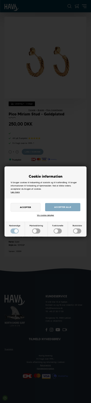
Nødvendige (14, 229)
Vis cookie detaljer (45, 215)
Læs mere (15, 192)
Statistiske (77, 229)
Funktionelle (57, 229)
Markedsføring (36, 229)
